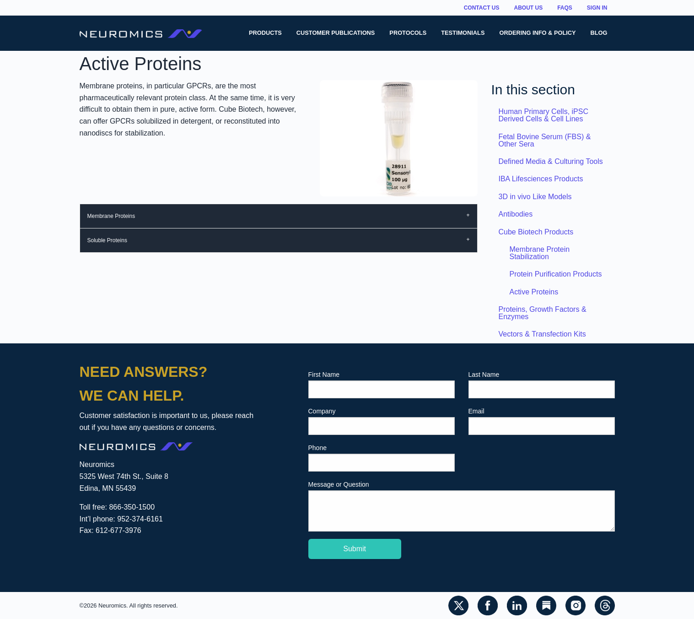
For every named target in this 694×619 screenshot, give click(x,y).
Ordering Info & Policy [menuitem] (537, 32)
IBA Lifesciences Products (541, 179)
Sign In (597, 8)
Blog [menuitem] (599, 32)
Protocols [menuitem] (407, 32)
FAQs (564, 8)
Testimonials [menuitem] (462, 32)
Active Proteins (534, 292)
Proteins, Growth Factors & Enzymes (542, 312)
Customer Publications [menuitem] (335, 32)
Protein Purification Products (556, 274)
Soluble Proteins (107, 240)
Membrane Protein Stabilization (540, 253)
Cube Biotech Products (536, 232)
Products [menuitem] (265, 32)
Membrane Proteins (111, 216)
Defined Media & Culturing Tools (551, 161)
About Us (528, 8)
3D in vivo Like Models (535, 197)
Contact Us (482, 8)
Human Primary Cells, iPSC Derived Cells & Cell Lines (543, 115)
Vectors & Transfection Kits (542, 334)
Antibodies (516, 214)
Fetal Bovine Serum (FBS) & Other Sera (545, 140)
